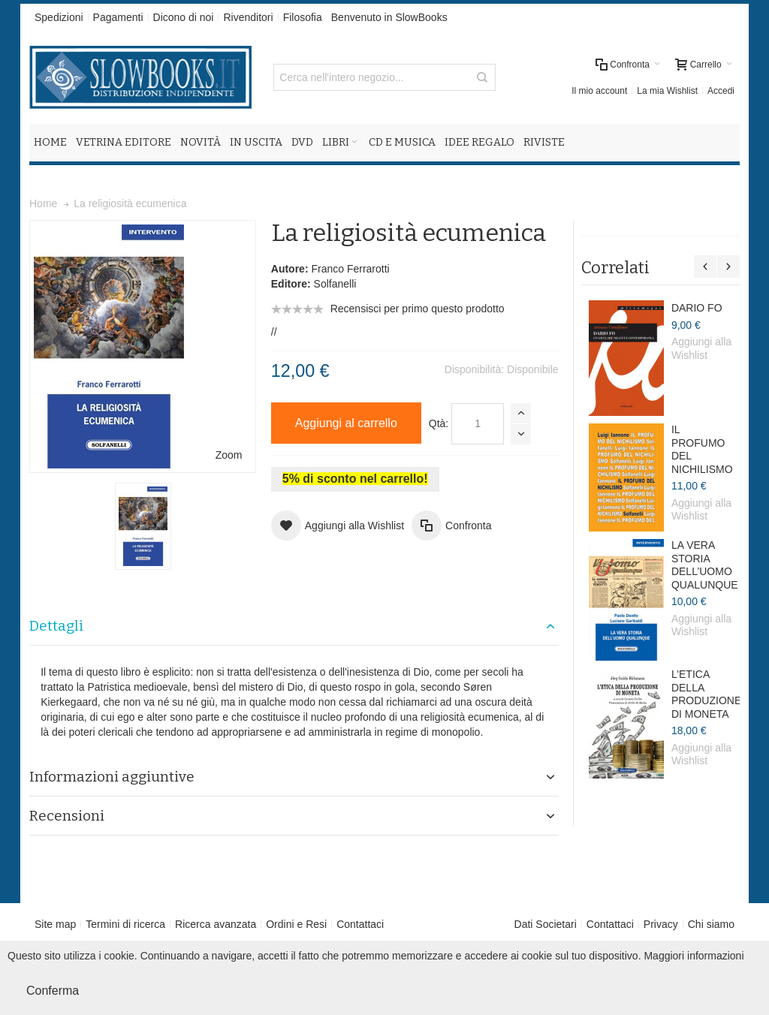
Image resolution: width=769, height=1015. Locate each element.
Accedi (720, 91)
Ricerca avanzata (215, 924)
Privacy (661, 924)
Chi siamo (711, 924)
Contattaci (360, 924)
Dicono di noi (183, 17)
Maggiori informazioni (693, 956)
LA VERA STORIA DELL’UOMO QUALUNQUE (704, 565)
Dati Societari (545, 924)
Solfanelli (335, 284)
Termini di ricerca (125, 924)
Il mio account (599, 91)
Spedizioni (59, 17)
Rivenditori (248, 17)
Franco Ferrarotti (350, 269)
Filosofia (302, 17)
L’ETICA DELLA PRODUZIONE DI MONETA (706, 694)
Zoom (229, 455)
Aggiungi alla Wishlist (701, 348)
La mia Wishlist (667, 91)
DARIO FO (696, 308)
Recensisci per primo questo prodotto (417, 309)
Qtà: (438, 423)
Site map (55, 924)
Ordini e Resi (296, 924)
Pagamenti (118, 17)
